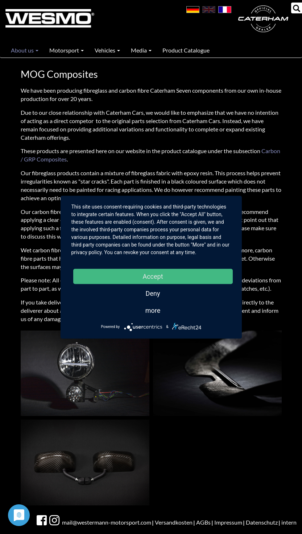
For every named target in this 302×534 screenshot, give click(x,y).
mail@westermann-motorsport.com (106, 522)
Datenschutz (262, 522)
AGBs (203, 522)
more (153, 310)
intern (289, 522)
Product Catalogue (186, 50)
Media (141, 50)
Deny (153, 293)
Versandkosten (174, 522)
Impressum (228, 522)
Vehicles (107, 50)
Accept (152, 276)
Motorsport (66, 50)
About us (24, 50)
